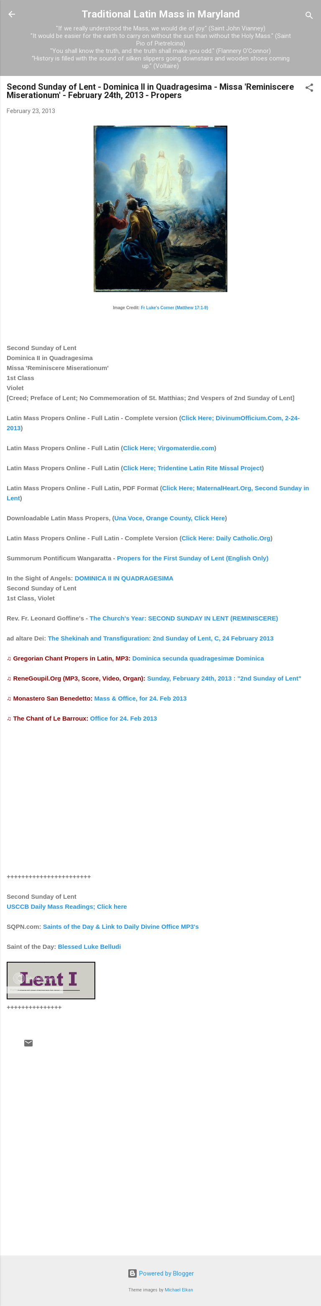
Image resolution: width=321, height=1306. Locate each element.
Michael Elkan (179, 1290)
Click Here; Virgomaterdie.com (168, 447)
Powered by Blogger (160, 1273)
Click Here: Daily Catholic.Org (225, 538)
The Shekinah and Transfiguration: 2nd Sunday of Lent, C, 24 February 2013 (160, 638)
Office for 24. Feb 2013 (123, 718)
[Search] (309, 17)
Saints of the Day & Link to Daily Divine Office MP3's (121, 926)
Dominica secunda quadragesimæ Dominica (198, 658)
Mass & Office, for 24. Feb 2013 (140, 698)
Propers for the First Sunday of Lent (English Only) (193, 558)
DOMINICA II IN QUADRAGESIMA (124, 578)
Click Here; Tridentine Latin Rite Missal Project (192, 467)
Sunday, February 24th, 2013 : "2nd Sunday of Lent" (224, 678)
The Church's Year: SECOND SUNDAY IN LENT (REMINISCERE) (183, 618)
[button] (309, 89)
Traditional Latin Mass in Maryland (161, 14)
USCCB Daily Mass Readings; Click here (67, 906)
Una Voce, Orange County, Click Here (170, 518)
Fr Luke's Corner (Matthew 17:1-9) (174, 307)
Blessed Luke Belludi (89, 946)
